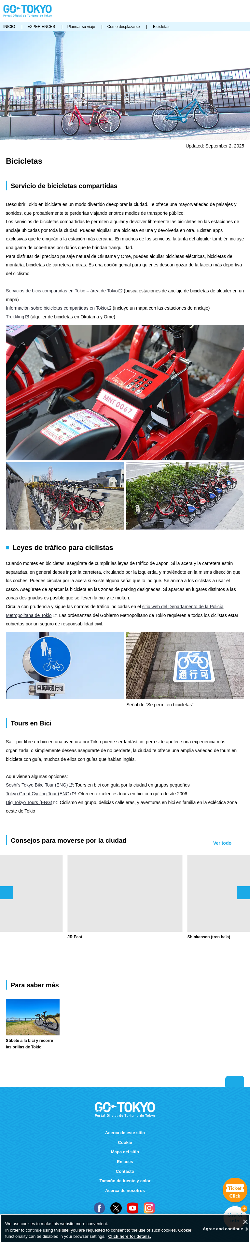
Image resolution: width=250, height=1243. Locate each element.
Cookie (125, 1142)
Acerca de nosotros (125, 1190)
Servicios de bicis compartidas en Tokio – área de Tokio (62, 290)
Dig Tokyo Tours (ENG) (29, 802)
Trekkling (15, 316)
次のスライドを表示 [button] (243, 892)
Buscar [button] (233, 10)
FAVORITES (224, 10)
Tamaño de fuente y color (124, 1180)
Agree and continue (223, 1228)
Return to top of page (234, 1081)
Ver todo (222, 843)
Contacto (125, 1171)
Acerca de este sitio (125, 1132)
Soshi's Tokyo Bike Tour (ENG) (37, 785)
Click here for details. (129, 1236)
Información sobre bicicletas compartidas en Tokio (56, 308)
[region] (125, 1228)
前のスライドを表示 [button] (6, 892)
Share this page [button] (213, 10)
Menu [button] (243, 11)
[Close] (245, 1221)
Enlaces (125, 1161)
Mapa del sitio (125, 1151)
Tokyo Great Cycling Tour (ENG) (38, 793)
